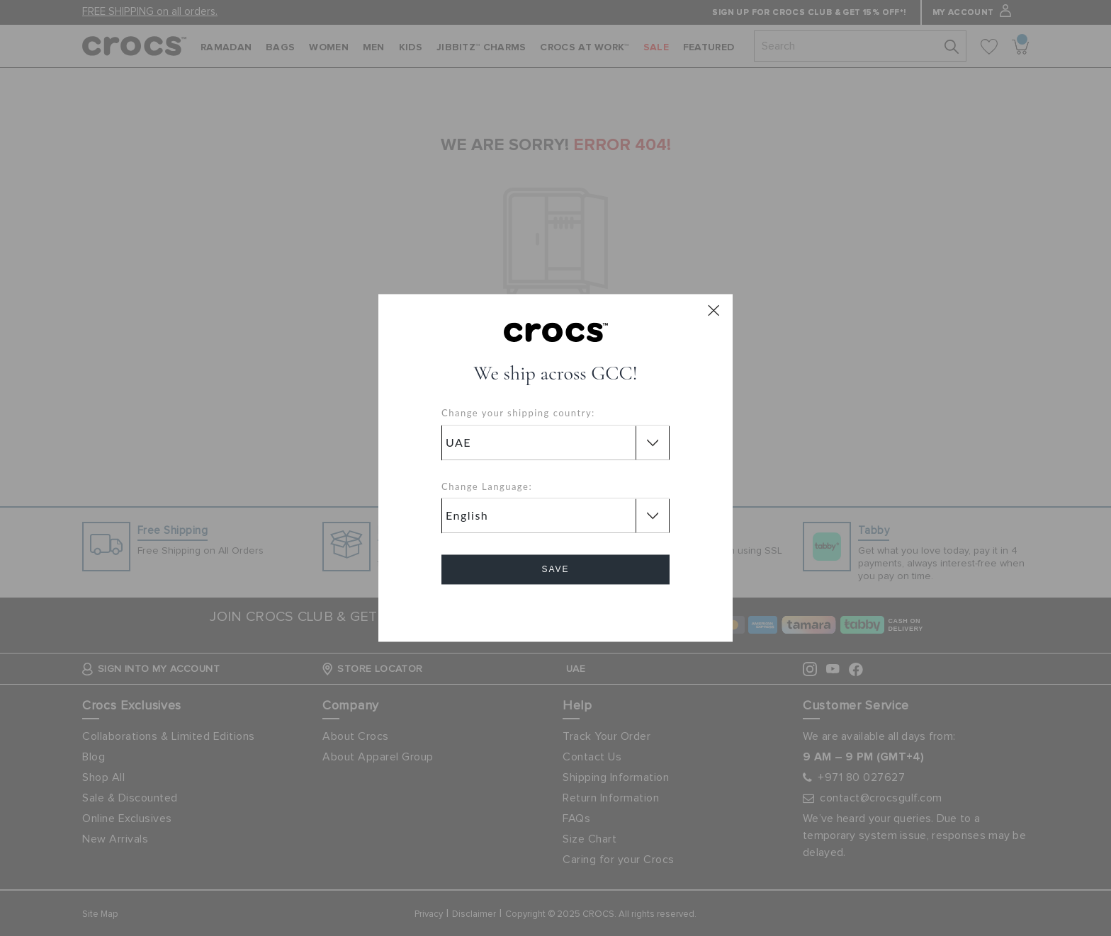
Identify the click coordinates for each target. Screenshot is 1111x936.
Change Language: (486, 486)
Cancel (556, 610)
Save (555, 570)
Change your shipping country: (518, 413)
